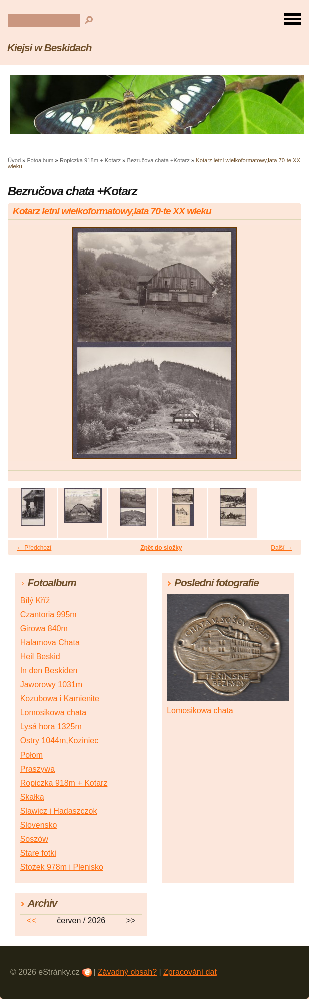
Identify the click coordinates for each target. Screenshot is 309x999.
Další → (281, 547)
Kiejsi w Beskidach (49, 47)
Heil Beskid (40, 656)
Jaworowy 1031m (51, 684)
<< (31, 920)
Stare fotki (38, 853)
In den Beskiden (49, 670)
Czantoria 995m (48, 614)
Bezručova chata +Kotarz (158, 160)
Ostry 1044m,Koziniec (59, 740)
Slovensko (38, 825)
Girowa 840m (44, 628)
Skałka (32, 797)
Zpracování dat (190, 972)
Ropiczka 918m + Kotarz (90, 160)
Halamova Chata (50, 642)
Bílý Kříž (35, 600)
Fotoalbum (40, 160)
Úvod (14, 160)
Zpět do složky (161, 547)
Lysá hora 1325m (51, 726)
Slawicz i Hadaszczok (58, 811)
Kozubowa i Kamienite (59, 698)
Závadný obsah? (127, 972)
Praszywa (37, 769)
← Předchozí (34, 547)
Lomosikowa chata (53, 712)
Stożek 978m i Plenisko (61, 867)
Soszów (34, 839)
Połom (31, 755)
